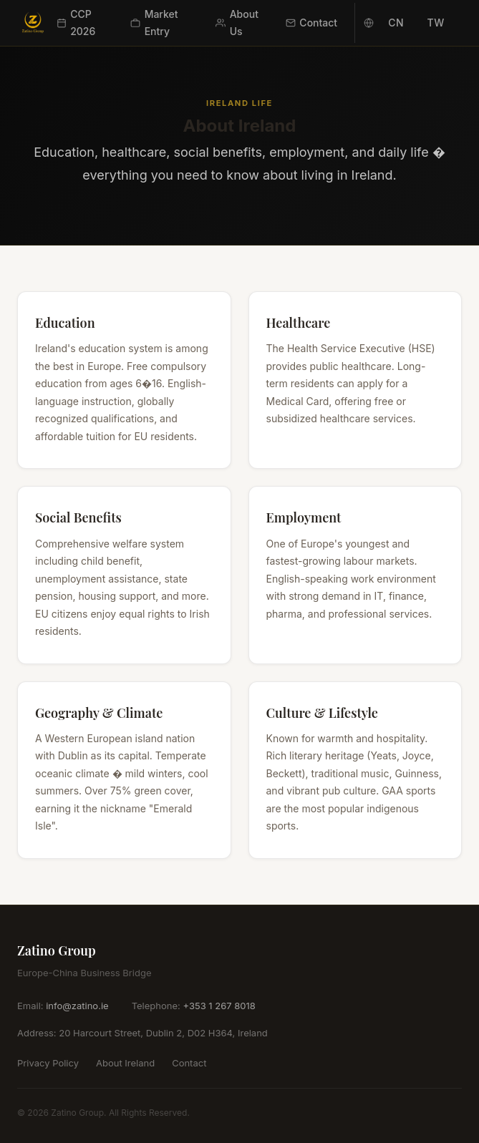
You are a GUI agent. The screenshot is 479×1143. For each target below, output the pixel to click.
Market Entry (154, 22)
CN (396, 22)
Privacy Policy (48, 1063)
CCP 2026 (76, 22)
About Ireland (125, 1063)
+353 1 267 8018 (219, 1005)
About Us (237, 22)
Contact (311, 22)
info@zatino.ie (77, 1005)
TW (436, 22)
